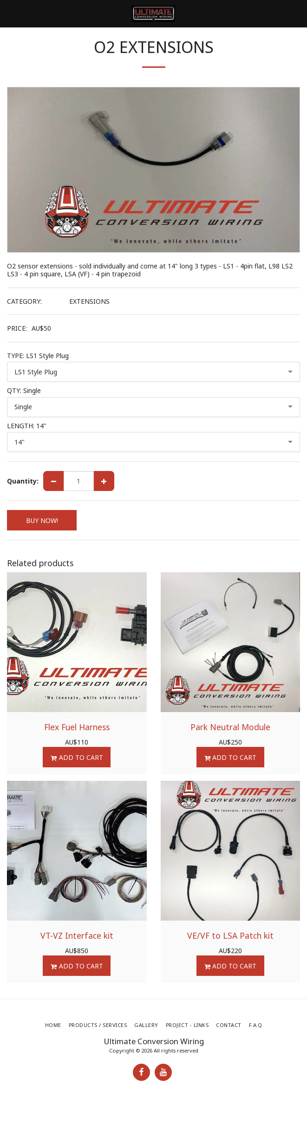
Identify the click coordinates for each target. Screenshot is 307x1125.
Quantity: (23, 481)
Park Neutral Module (230, 727)
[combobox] (153, 372)
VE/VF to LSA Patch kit (230, 935)
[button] (10, 13)
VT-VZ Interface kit (76, 935)
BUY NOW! (42, 520)
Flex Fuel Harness (77, 727)
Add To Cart (77, 757)
